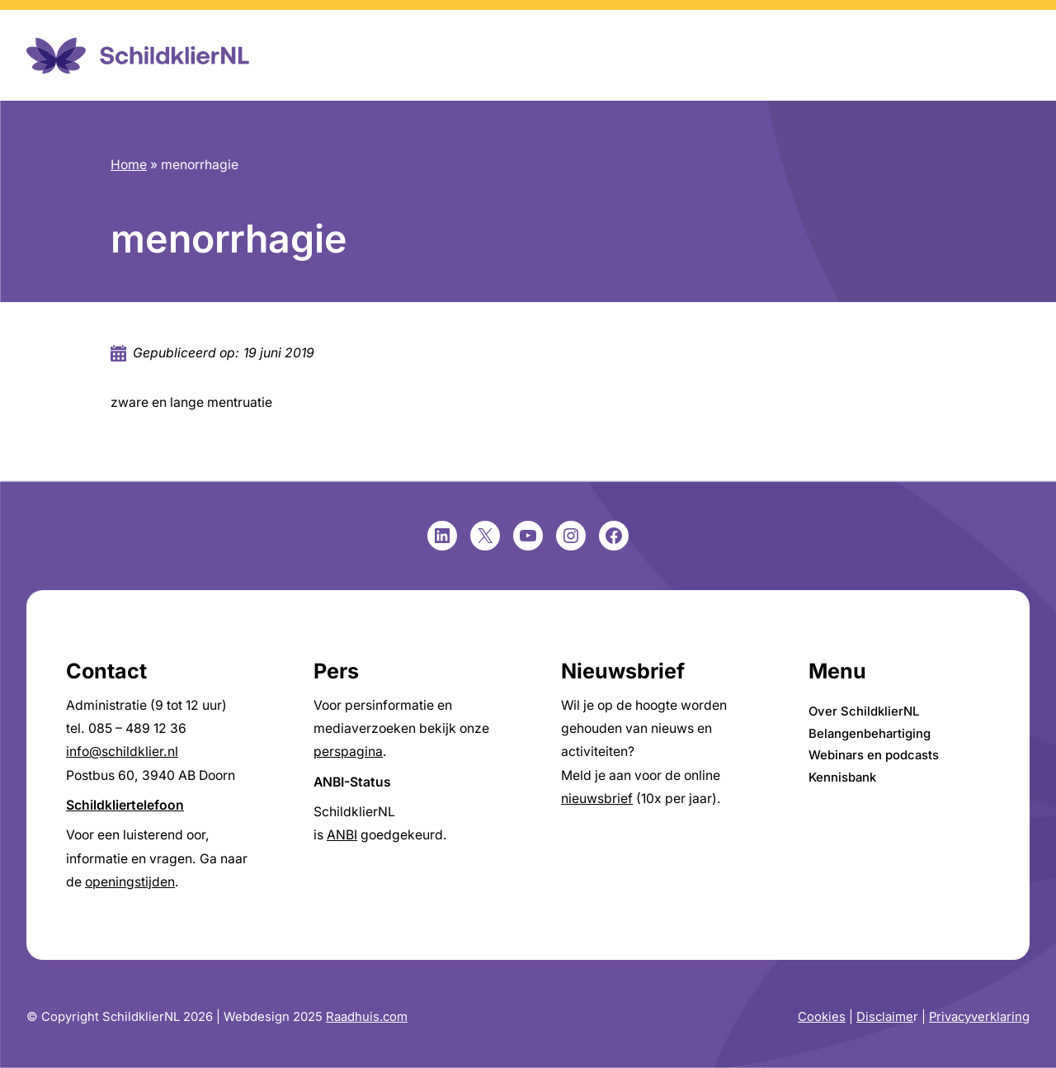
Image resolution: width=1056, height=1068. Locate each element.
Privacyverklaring (979, 1016)
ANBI (342, 835)
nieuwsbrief (597, 798)
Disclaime (884, 1016)
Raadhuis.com (367, 1016)
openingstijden (130, 882)
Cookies (822, 1016)
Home (129, 164)
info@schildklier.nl (122, 751)
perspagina (348, 751)
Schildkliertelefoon (125, 805)
